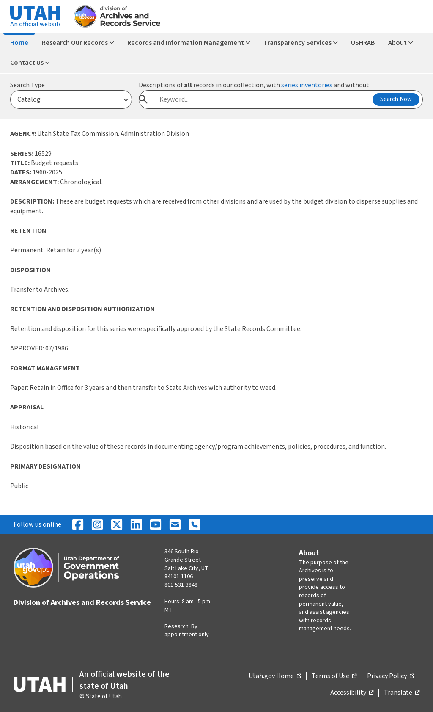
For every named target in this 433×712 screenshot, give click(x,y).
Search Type (27, 85)
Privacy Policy (390, 676)
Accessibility (351, 692)
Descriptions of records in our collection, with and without (254, 85)
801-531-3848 (180, 585)
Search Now (396, 99)
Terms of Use (334, 676)
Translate (401, 692)
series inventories (306, 85)
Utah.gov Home (275, 676)
